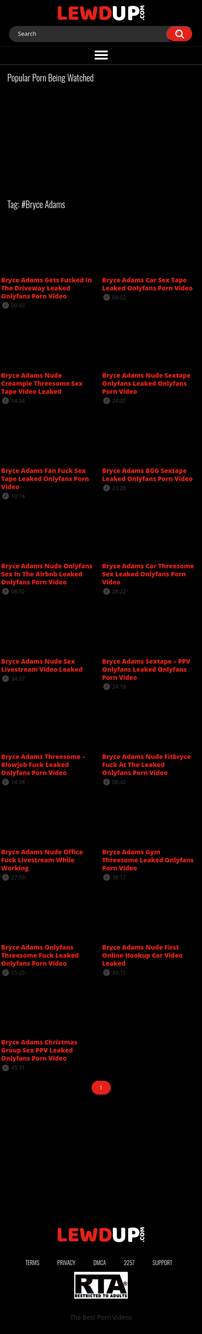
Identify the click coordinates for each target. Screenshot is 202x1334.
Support (162, 1262)
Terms (32, 1262)
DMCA (99, 1262)
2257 (129, 1262)
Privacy (66, 1262)
